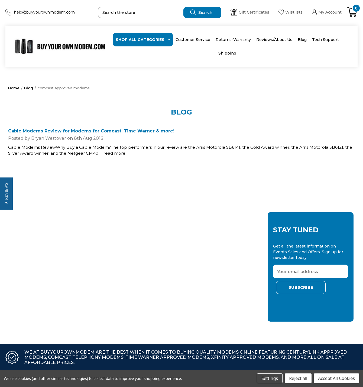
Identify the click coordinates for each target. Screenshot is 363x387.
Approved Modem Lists (25, 291)
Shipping (227, 53)
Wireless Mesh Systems (26, 282)
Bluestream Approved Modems (32, 255)
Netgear (78, 255)
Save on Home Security (24, 264)
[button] (6, 193)
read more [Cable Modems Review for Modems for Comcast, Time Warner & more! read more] (114, 153)
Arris (75, 247)
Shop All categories (143, 39)
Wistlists (290, 12)
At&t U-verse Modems (24, 300)
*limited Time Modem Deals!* (30, 247)
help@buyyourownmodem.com (44, 12)
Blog (302, 39)
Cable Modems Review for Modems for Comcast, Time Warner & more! (91, 131)
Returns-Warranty (233, 39)
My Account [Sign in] (327, 12)
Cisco (75, 282)
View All (10, 309)
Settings (269, 378)
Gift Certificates (250, 12)
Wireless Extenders (21, 273)
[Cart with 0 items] (352, 12)
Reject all (298, 378)
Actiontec (79, 264)
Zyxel (75, 291)
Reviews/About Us (274, 39)
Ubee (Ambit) (83, 300)
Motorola (79, 273)
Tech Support (325, 39)
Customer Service (193, 39)
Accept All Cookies (336, 378)
